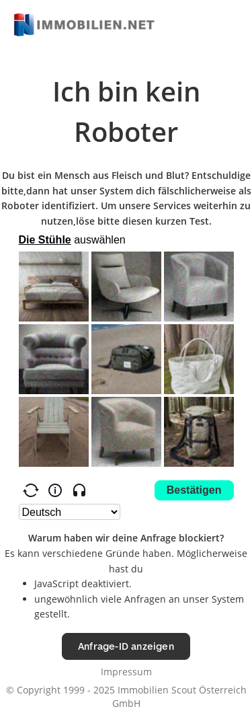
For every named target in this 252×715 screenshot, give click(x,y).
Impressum (126, 671)
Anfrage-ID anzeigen (126, 646)
